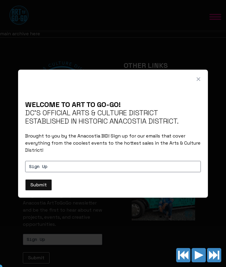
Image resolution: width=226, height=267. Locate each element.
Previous (183, 255)
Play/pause (199, 255)
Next (214, 255)
